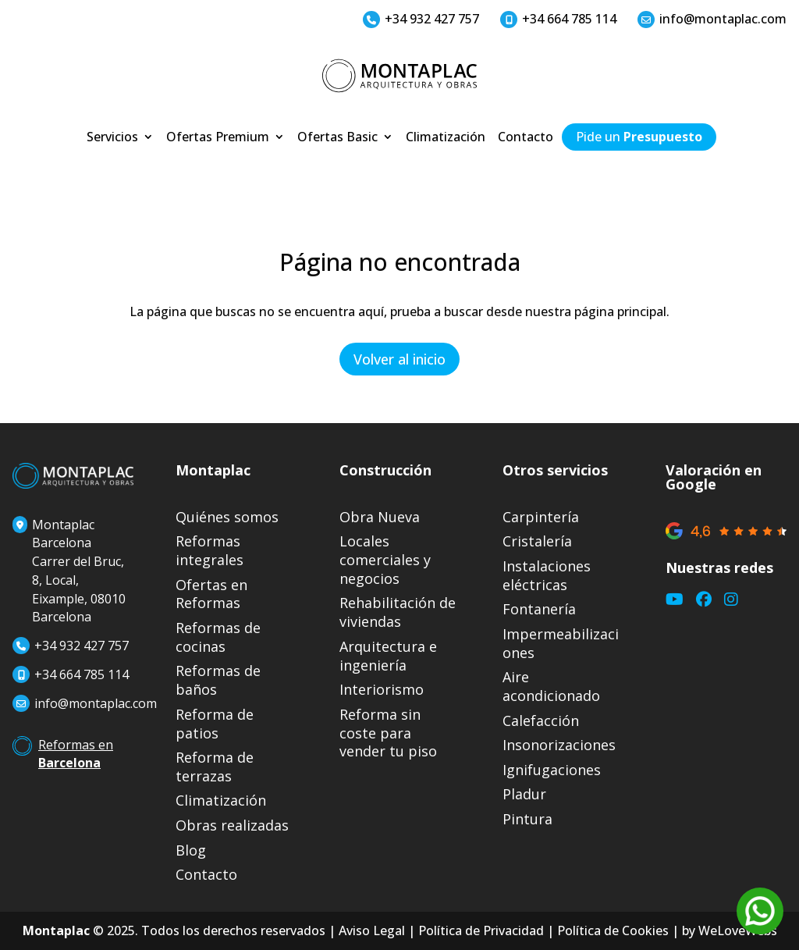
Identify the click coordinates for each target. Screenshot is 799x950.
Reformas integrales (209, 550)
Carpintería (540, 517)
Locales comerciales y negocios (385, 560)
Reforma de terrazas (215, 767)
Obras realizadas (232, 825)
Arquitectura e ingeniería (388, 656)
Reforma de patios (215, 724)
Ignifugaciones (551, 770)
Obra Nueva (379, 517)
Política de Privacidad (481, 930)
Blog (191, 850)
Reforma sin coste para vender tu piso (388, 733)
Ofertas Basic (337, 138)
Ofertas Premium (217, 138)
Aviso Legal (372, 930)
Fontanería (539, 609)
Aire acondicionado (551, 686)
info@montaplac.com (712, 19)
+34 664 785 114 (558, 19)
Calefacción (540, 721)
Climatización (445, 138)
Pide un (639, 138)
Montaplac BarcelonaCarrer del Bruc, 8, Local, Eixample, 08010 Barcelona (69, 571)
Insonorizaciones (559, 745)
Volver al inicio (399, 359)
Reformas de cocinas (218, 637)
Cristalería (537, 541)
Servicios (112, 138)
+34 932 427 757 (421, 19)
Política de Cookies (613, 930)
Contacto (525, 138)
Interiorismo (381, 690)
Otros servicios (555, 470)
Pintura (527, 819)
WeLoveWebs (737, 930)
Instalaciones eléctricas (546, 575)
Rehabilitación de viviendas (397, 612)
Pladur (524, 794)
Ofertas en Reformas (211, 594)
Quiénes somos (227, 517)
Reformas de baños (218, 680)
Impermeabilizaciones (560, 643)
